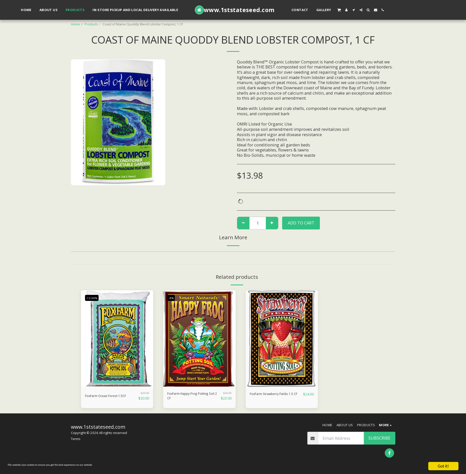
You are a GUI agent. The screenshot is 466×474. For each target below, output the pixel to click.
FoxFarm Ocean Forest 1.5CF (107, 397)
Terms (75, 441)
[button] (339, 10)
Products (91, 24)
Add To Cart (301, 223)
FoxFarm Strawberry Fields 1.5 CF (269, 397)
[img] (117, 338)
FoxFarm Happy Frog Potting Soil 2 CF (187, 397)
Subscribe (379, 440)
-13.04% (93, 297)
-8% (172, 297)
